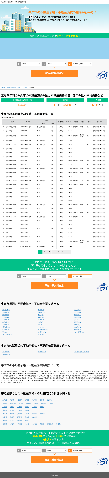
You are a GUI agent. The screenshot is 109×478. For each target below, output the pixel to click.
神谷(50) (41, 317)
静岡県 (27, 410)
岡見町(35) (77, 310)
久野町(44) (5, 320)
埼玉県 (28, 403)
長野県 (12, 407)
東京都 (4, 403)
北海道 (4, 400)
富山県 (27, 407)
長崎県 (19, 424)
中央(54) (41, 327)
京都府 (12, 414)
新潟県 (19, 407)
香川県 (12, 420)
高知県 (27, 420)
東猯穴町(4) (77, 329)
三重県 (19, 410)
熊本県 (27, 424)
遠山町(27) (77, 327)
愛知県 (4, 410)
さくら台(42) (42, 332)
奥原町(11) (5, 312)
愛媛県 (19, 420)
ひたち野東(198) (7, 334)
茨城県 (36, 403)
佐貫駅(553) (6, 354)
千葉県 (21, 403)
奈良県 (27, 414)
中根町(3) (5, 329)
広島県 (27, 417)
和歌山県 (43, 414)
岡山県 (19, 417)
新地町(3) (77, 324)
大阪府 (4, 414)
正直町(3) (5, 324)
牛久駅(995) (42, 352)
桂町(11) (40, 315)
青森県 (12, 400)
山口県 (34, 417)
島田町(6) (41, 322)
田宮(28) (41, 334)
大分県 (34, 424)
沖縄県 (58, 424)
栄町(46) (76, 320)
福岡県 (4, 424)
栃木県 (43, 403)
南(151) (4, 332)
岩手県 (19, 400)
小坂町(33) (41, 312)
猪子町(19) (5, 322)
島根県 (12, 417)
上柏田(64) (5, 317)
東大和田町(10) (43, 329)
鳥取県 (4, 417)
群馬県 (51, 403)
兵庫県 (19, 414)
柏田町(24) (5, 315)
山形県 (42, 400)
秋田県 (34, 400)
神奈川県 (13, 403)
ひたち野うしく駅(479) (81, 352)
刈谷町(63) (77, 317)
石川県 (34, 407)
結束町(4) (41, 320)
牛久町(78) (41, 310)
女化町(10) (77, 312)
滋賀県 (34, 414)
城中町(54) (41, 324)
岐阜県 (12, 410)
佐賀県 (12, 424)
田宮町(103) (6, 327)
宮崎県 (42, 424)
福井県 (42, 407)
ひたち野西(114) (79, 332)
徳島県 (4, 420)
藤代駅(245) (6, 352)
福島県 (49, 400)
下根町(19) (77, 322)
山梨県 (4, 407)
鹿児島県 (50, 424)
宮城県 (27, 400)
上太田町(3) (77, 315)
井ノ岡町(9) (6, 310)
